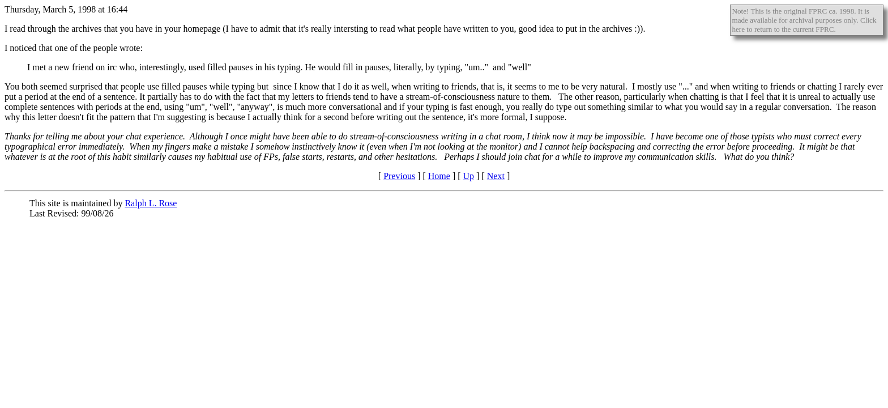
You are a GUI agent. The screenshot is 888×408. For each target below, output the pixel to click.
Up (469, 176)
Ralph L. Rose (151, 203)
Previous (399, 176)
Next (496, 176)
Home (439, 176)
